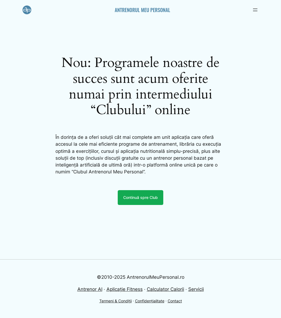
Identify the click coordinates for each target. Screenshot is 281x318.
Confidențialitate (149, 301)
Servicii (196, 289)
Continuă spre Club (140, 197)
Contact (175, 301)
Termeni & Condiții (115, 301)
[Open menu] (255, 10)
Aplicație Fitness (124, 289)
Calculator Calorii (165, 289)
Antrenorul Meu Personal (142, 9)
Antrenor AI (89, 289)
